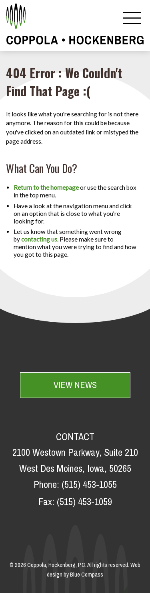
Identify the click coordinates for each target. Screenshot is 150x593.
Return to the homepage (46, 187)
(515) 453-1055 (89, 485)
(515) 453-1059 (84, 502)
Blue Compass (86, 575)
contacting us (39, 239)
